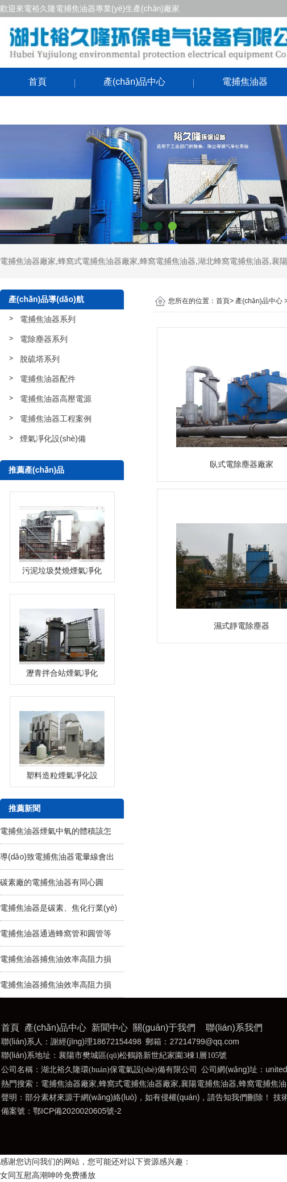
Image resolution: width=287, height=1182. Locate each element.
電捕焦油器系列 (48, 319)
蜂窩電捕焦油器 (168, 261)
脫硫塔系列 (40, 358)
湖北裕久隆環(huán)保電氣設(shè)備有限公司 (119, 1069)
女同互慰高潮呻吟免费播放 (47, 1175)
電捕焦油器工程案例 (55, 418)
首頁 (37, 81)
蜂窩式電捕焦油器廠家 (98, 261)
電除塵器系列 (44, 339)
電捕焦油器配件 (48, 378)
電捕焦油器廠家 (28, 261)
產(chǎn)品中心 (134, 81)
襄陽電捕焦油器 (208, 1083)
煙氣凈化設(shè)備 (53, 438)
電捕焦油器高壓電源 (55, 398)
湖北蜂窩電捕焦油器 (233, 261)
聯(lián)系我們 (56, 110)
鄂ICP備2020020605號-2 (77, 1110)
